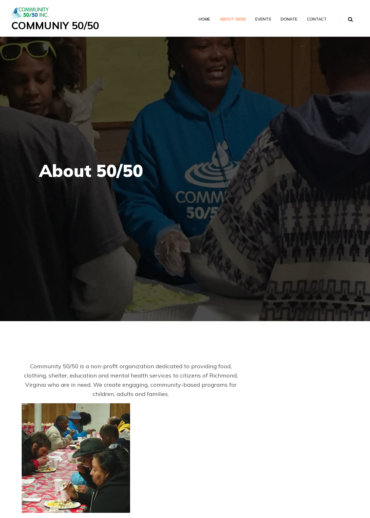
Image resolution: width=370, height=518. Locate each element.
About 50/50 (232, 19)
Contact (316, 19)
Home (204, 19)
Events (263, 19)
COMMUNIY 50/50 (56, 25)
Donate (288, 19)
